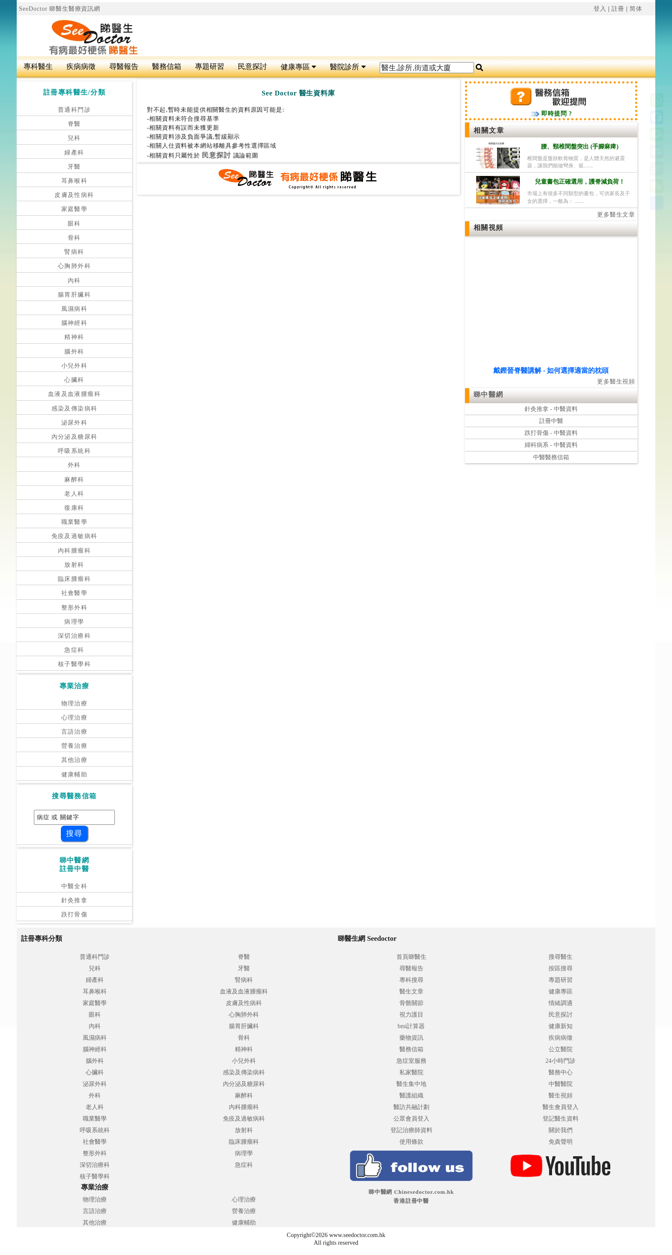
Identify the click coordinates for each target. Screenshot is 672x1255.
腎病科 (74, 252)
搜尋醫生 (561, 957)
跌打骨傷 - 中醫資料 (551, 433)
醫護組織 (411, 1095)
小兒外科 (74, 366)
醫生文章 (411, 991)
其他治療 (74, 760)
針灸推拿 (74, 900)
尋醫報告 (123, 66)
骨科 (74, 238)
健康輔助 (74, 774)
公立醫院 (561, 1049)
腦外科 (74, 351)
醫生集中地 (411, 1084)
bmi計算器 (411, 1026)
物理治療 (74, 703)
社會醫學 (74, 593)
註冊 (618, 9)
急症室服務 (411, 1061)
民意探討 (252, 66)
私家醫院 (411, 1072)
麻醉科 (74, 479)
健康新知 (561, 1026)
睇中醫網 (489, 394)
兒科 (74, 138)
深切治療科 (74, 636)
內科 (74, 280)
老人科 (74, 494)
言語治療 (74, 732)
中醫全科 (74, 886)
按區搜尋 (561, 968)
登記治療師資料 (411, 1130)
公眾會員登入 (411, 1118)
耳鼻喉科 (74, 181)
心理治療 (74, 717)
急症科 (74, 650)
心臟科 (74, 380)
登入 (600, 9)
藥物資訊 (411, 1038)
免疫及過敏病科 (74, 536)
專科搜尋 (411, 980)
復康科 (74, 508)
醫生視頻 (561, 1095)
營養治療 (74, 746)
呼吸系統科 (74, 451)
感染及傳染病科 (74, 408)
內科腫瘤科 (74, 550)
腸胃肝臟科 (74, 294)
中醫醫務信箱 (551, 457)
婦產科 (74, 152)
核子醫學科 (74, 664)
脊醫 (74, 124)
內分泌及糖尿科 (74, 437)
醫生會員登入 (561, 1107)
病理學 (74, 622)
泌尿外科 (74, 422)
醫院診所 (348, 67)
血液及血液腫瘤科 (74, 394)
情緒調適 (561, 1003)
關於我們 (561, 1130)
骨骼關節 (411, 1003)
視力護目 (411, 1014)
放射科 (74, 565)
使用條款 (411, 1142)
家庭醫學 (74, 209)
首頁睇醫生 (411, 957)
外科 (74, 465)
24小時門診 (561, 1061)
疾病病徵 (81, 66)
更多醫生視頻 (616, 381)
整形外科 (74, 607)
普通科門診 (74, 110)
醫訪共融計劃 (411, 1107)
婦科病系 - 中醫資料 (551, 445)
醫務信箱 (166, 66)
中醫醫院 (561, 1084)
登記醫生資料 (561, 1118)
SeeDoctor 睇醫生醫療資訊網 (59, 9)
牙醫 (74, 167)
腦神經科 (74, 323)
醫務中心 (561, 1072)
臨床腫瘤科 (74, 579)
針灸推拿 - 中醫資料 (551, 409)
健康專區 (298, 67)
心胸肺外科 (74, 266)
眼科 (74, 223)
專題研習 (209, 66)
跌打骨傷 (74, 914)
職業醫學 (74, 522)
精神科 (74, 337)
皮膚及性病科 (74, 195)
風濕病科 (74, 309)
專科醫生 (38, 66)
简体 (636, 9)
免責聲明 (561, 1142)
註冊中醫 (551, 421)
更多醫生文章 (616, 214)
